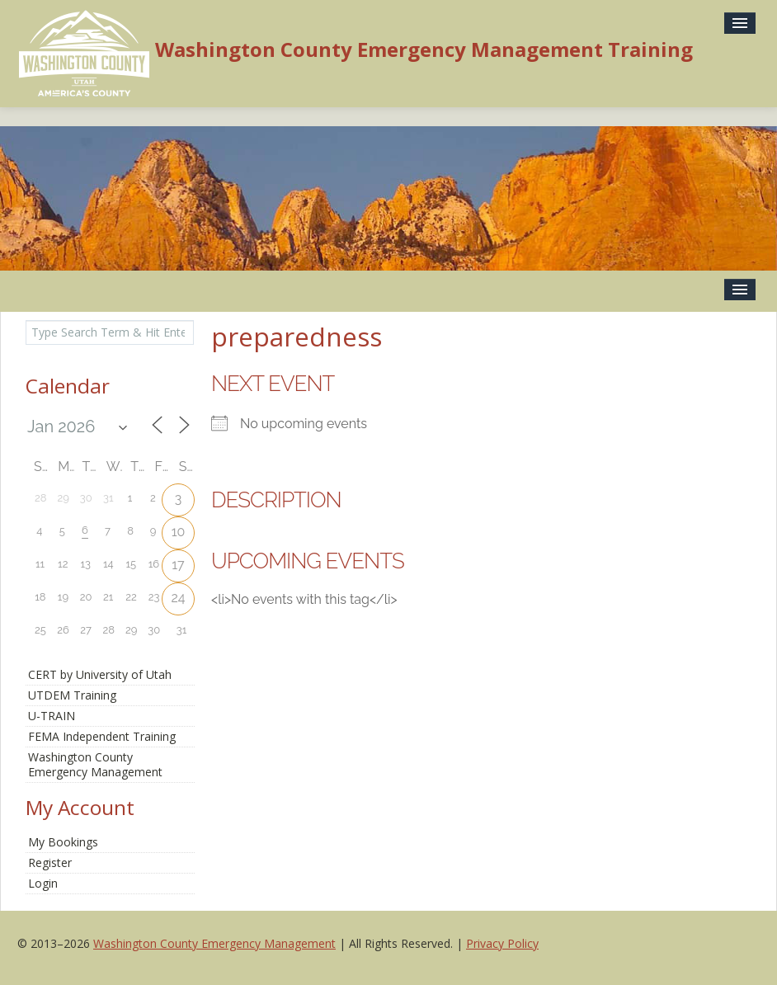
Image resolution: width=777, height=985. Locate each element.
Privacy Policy (502, 943)
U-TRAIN (51, 715)
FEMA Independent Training (102, 736)
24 (178, 598)
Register (50, 862)
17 (178, 565)
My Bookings (63, 842)
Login (43, 883)
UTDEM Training (72, 695)
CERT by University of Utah (100, 674)
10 (179, 532)
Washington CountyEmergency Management (95, 764)
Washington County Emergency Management (214, 943)
